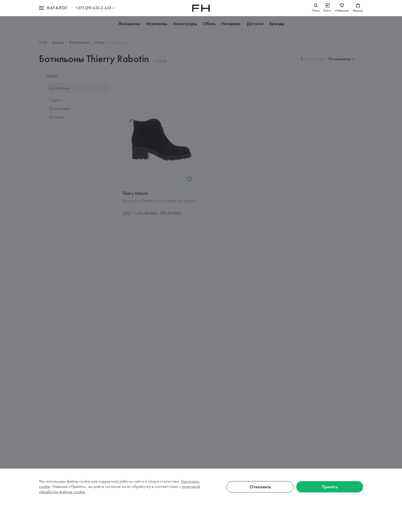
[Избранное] (342, 8)
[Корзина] (358, 8)
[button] (53, 8)
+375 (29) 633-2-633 (93, 8)
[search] (315, 8)
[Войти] (327, 8)
